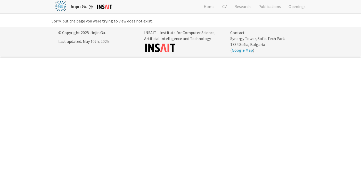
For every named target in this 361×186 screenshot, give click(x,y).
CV (224, 6)
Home (209, 6)
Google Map (242, 50)
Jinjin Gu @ (81, 6)
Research (242, 6)
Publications (269, 6)
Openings (297, 6)
